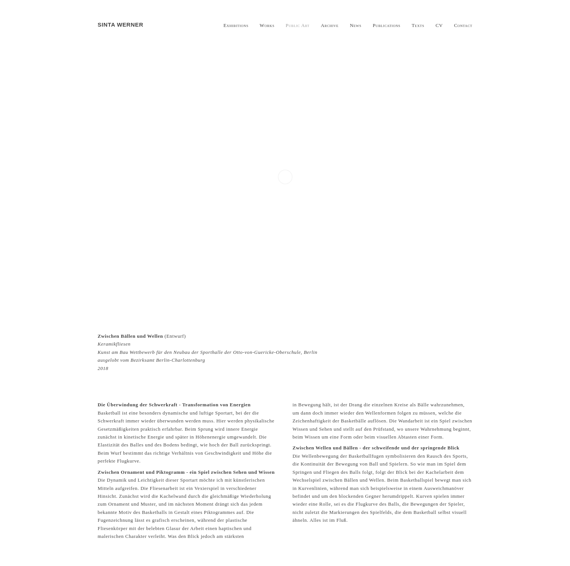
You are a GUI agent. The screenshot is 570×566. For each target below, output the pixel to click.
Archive (329, 25)
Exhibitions (235, 25)
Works (267, 25)
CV (439, 25)
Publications (386, 25)
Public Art (298, 25)
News (355, 25)
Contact (463, 25)
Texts (417, 25)
